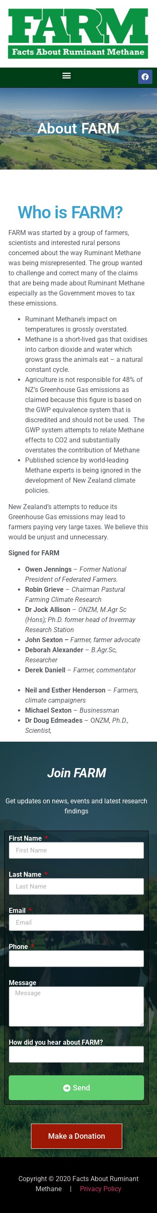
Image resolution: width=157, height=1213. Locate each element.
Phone (19, 947)
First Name (26, 838)
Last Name (26, 874)
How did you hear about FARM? (56, 1042)
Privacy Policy (100, 1189)
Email (18, 910)
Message (22, 983)
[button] (67, 75)
